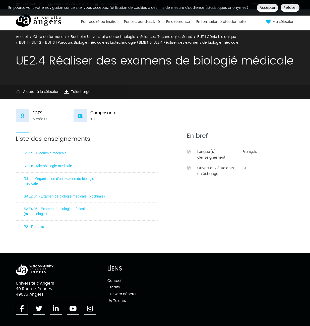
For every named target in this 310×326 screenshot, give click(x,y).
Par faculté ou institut (99, 21)
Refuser (290, 7)
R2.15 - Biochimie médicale (45, 153)
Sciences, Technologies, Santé (166, 36)
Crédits (113, 287)
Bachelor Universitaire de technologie (103, 36)
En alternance (178, 21)
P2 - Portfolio (34, 227)
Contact (114, 280)
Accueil (22, 36)
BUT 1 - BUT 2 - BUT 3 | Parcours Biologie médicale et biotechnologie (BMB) (83, 42)
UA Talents (116, 300)
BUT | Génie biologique (216, 36)
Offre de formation (49, 36)
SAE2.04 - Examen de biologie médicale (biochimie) (64, 196)
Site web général (121, 294)
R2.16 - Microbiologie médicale (48, 166)
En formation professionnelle (221, 21)
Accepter (267, 7)
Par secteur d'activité (142, 21)
